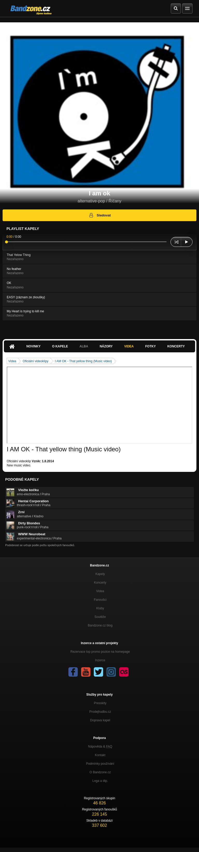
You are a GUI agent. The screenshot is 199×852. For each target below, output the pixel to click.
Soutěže (100, 617)
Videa (129, 346)
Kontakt (100, 755)
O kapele (60, 346)
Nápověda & (100, 746)
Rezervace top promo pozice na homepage (100, 651)
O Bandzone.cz (100, 772)
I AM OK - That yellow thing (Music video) (83, 361)
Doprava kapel (100, 720)
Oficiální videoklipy (35, 361)
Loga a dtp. (100, 781)
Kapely (100, 574)
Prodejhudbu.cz (100, 712)
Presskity (100, 703)
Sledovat (99, 215)
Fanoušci (100, 600)
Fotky (150, 346)
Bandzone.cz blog (100, 625)
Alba (84, 346)
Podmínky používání (100, 763)
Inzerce (100, 660)
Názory (106, 346)
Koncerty (176, 346)
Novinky (33, 346)
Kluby (100, 608)
